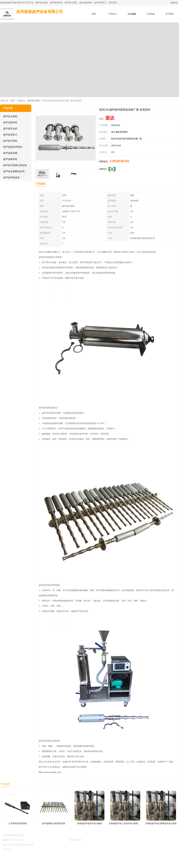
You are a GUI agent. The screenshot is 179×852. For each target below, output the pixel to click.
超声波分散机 (10, 116)
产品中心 (113, 14)
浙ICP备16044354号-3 (33, 840)
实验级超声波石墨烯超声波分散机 (161, 823)
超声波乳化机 (10, 128)
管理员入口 (39, 849)
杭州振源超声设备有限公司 (56, 840)
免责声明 (29, 849)
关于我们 (169, 14)
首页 (94, 14)
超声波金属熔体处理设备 (16, 171)
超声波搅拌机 (10, 122)
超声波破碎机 (10, 159)
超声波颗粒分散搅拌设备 (53, 823)
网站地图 (49, 849)
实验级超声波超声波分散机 (89, 823)
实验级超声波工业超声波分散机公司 (125, 823)
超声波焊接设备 (11, 177)
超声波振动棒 (10, 153)
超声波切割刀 (10, 134)
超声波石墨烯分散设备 (15, 165)
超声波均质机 (33, 101)
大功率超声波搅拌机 (18, 823)
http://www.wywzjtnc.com (50, 772)
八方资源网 (19, 849)
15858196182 (119, 161)
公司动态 (150, 14)
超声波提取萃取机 (12, 147)
